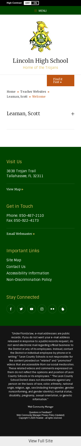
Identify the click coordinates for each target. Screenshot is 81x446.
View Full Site (41, 441)
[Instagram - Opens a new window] (42, 309)
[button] (31, 3)
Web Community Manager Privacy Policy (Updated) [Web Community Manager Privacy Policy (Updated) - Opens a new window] (40, 415)
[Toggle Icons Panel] (60, 80)
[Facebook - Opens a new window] (10, 309)
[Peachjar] (62, 309)
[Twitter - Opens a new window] (21, 309)
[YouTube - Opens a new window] (31, 309)
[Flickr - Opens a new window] (52, 309)
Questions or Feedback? (40, 412)
